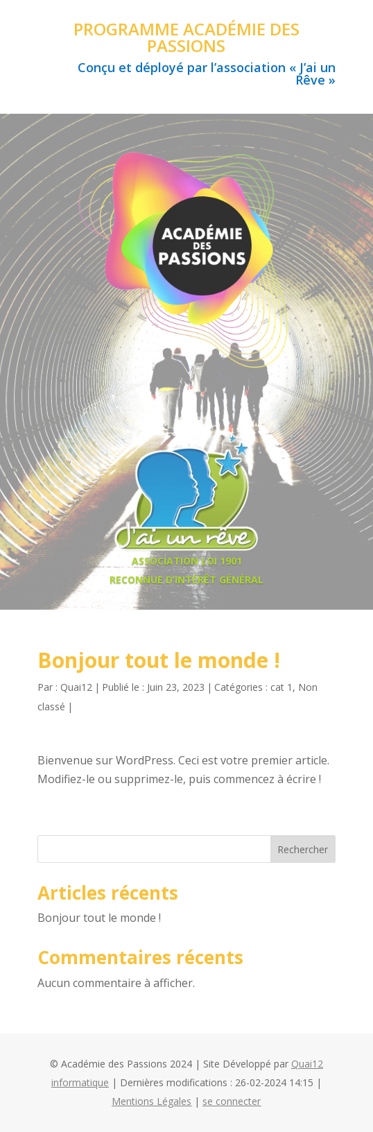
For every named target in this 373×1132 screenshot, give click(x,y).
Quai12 (76, 687)
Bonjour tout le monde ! (99, 917)
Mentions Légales (151, 1101)
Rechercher (302, 849)
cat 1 (281, 687)
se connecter (231, 1101)
